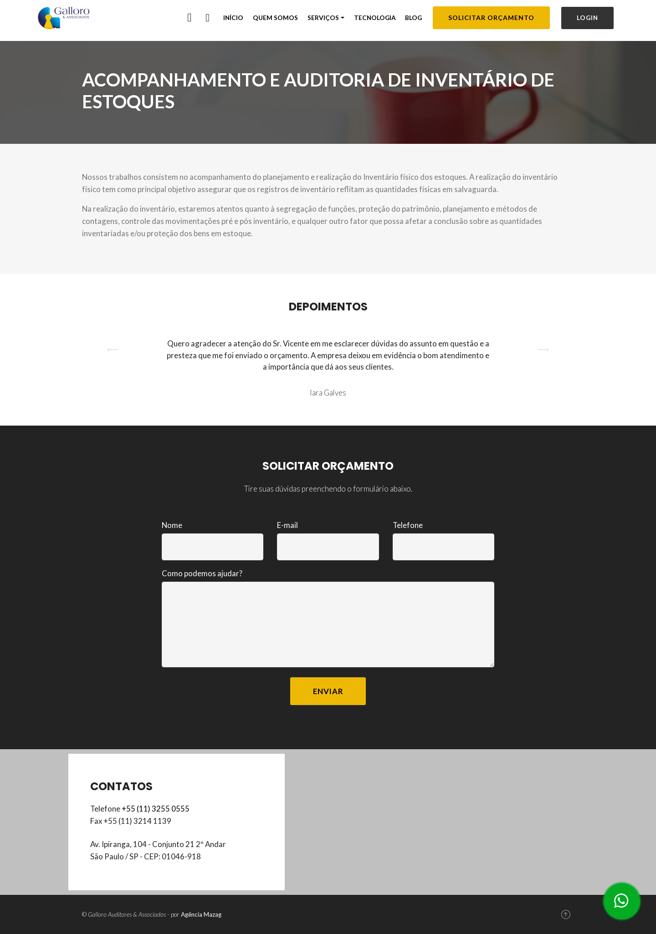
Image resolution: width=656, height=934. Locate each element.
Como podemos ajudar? (202, 573)
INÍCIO (233, 17)
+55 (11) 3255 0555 (156, 808)
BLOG (413, 17)
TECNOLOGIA (375, 17)
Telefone (408, 525)
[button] (113, 368)
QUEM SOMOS (275, 17)
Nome (172, 525)
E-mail (287, 525)
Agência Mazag (201, 914)
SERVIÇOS (323, 17)
